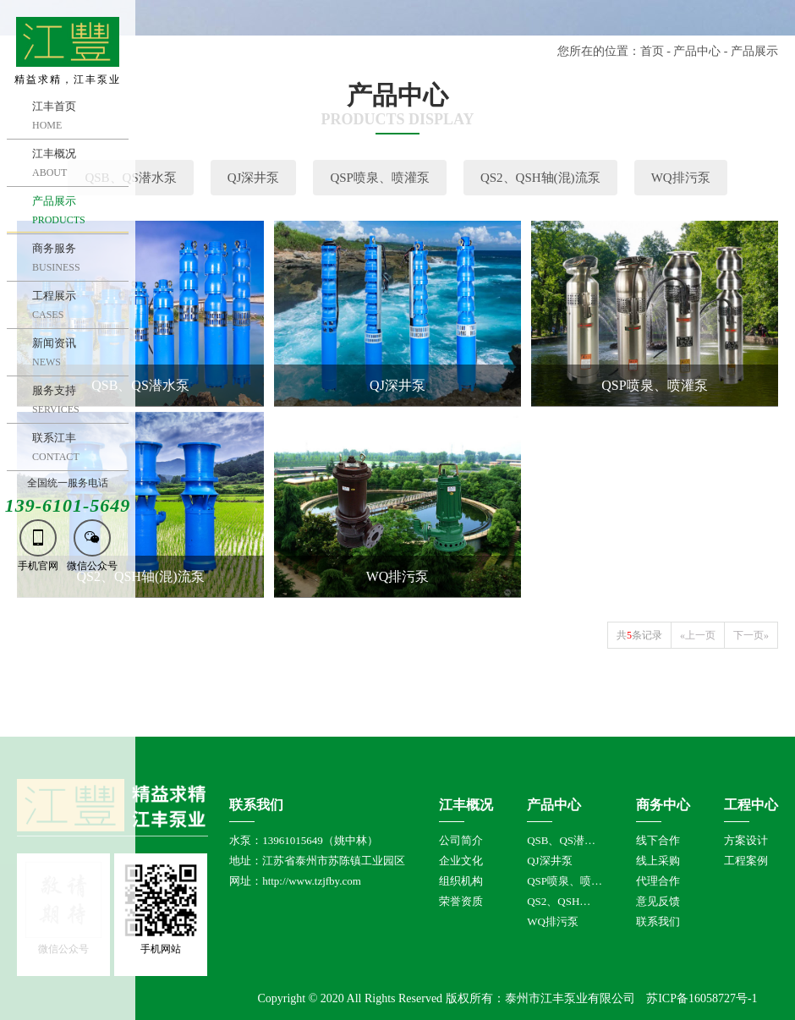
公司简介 (461, 840)
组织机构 (461, 881)
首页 (652, 51)
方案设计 (746, 840)
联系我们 (658, 921)
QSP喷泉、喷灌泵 (380, 177)
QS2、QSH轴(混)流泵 (540, 177)
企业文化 (461, 860)
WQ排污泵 (680, 177)
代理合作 (658, 881)
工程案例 (746, 860)
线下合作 (658, 840)
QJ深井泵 (254, 177)
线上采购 (658, 860)
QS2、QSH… (558, 901)
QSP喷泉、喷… (564, 881)
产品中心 (697, 51)
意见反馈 (658, 901)
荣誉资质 (461, 901)
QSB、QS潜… (561, 840)
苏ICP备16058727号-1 (701, 998)
